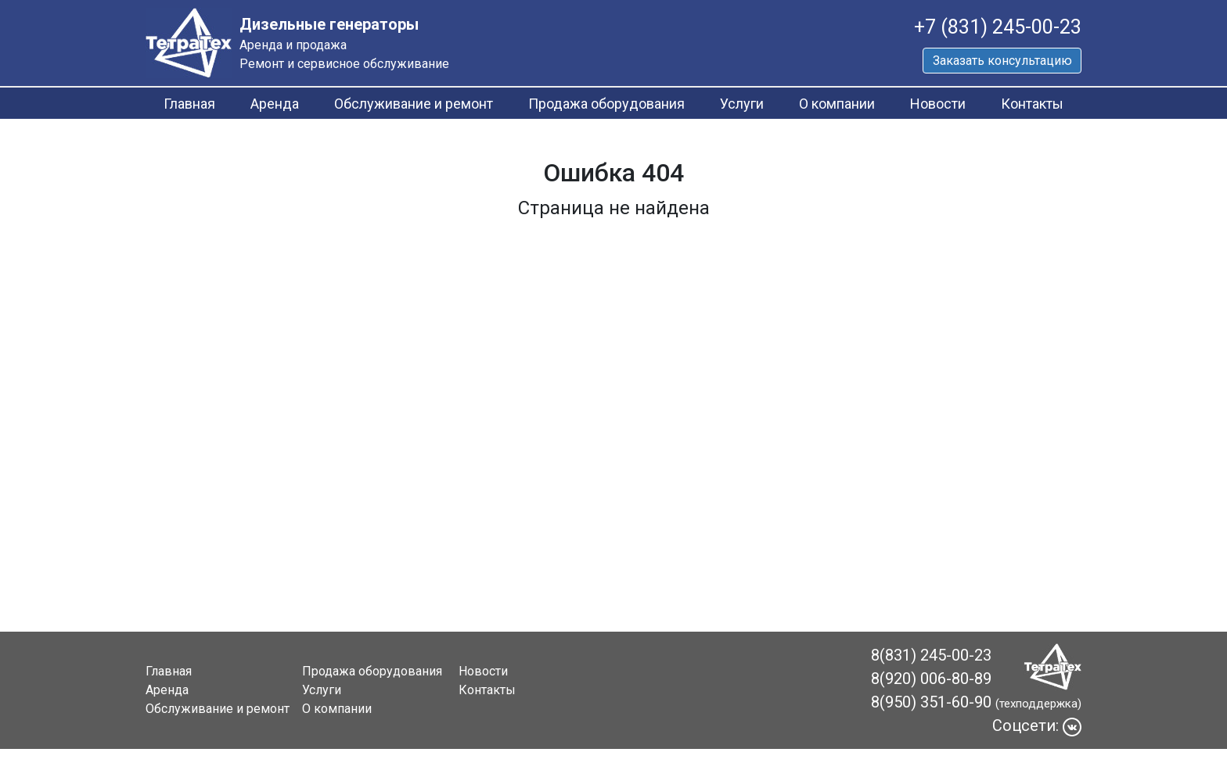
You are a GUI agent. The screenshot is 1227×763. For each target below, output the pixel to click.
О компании (837, 103)
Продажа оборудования (606, 103)
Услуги (742, 103)
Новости (938, 103)
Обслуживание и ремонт (413, 103)
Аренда (274, 103)
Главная (189, 103)
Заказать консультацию (1002, 60)
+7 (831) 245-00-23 (997, 27)
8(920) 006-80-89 (931, 678)
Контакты (1032, 103)
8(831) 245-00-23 (931, 655)
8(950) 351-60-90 (931, 702)
